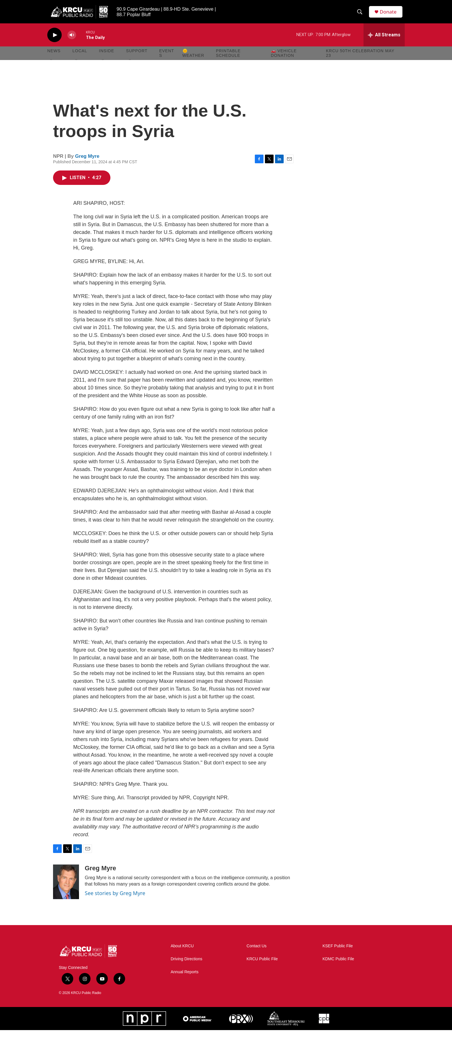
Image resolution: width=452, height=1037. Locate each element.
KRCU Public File (262, 966)
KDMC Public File (338, 966)
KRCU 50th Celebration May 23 (360, 60)
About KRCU (182, 953)
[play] (54, 42)
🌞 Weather (193, 60)
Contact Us (256, 953)
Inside (106, 57)
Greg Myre (87, 163)
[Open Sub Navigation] (51, 67)
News (54, 57)
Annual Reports (185, 979)
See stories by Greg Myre (115, 900)
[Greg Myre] (66, 888)
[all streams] (384, 41)
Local (79, 57)
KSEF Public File (338, 953)
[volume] (72, 41)
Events (166, 60)
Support (136, 57)
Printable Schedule (228, 60)
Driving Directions (186, 966)
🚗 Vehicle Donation (284, 60)
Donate (390, 15)
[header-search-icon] (361, 15)
